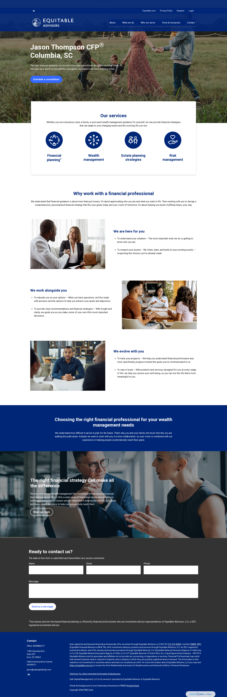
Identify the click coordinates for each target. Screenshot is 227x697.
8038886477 (39, 646)
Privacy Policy (166, 3)
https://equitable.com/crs (81, 665)
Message (34, 581)
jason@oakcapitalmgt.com (39, 669)
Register (180, 3)
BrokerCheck (133, 686)
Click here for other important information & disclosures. (95, 674)
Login (191, 3)
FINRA (193, 644)
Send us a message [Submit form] (42, 606)
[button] (112, 14)
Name (32, 563)
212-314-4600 (174, 644)
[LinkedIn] (34, 3)
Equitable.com (149, 3)
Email (89, 563)
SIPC (199, 644)
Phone (147, 563)
